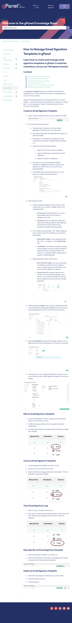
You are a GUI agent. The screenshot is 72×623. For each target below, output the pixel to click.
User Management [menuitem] (7, 59)
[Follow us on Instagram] (60, 608)
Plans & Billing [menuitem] (7, 100)
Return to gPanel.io (51, 6)
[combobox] (34, 28)
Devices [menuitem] (5, 76)
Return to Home (36, 6)
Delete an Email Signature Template (38, 87)
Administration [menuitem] (7, 96)
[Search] (68, 28)
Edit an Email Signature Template (37, 79)
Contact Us (64, 6)
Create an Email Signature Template (38, 77)
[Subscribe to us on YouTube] (68, 608)
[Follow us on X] (55, 608)
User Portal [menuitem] (6, 54)
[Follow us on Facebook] (51, 608)
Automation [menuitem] (7, 88)
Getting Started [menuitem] (8, 50)
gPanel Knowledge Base (10, 41)
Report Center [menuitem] (8, 84)
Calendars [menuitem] (6, 68)
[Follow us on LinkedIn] (64, 608)
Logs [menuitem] (4, 80)
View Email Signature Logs (35, 83)
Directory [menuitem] (6, 64)
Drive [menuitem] (5, 72)
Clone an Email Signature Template (38, 81)
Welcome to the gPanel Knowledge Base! (30, 23)
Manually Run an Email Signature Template (40, 85)
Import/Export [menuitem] (8, 92)
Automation (25, 41)
